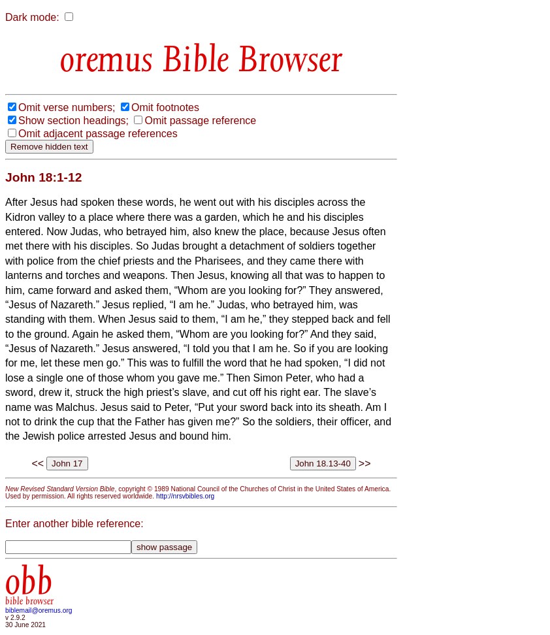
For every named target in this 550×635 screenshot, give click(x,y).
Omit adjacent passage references (98, 133)
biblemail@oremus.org (39, 610)
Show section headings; (73, 120)
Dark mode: (32, 17)
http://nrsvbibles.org (185, 496)
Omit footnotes (165, 107)
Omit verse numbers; (66, 107)
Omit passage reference (200, 120)
